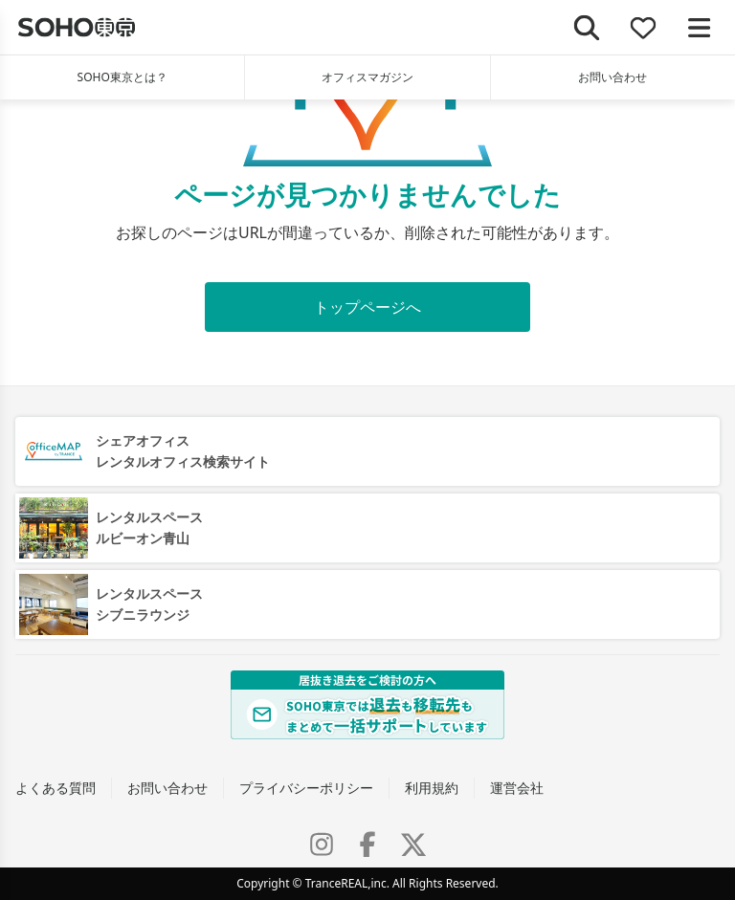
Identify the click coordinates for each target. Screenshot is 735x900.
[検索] (587, 27)
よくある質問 (55, 788)
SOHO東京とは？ (122, 77)
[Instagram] (322, 844)
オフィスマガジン (367, 77)
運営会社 (517, 788)
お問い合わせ (612, 77)
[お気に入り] (643, 27)
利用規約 (431, 788)
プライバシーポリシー (306, 788)
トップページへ (367, 307)
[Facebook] (367, 844)
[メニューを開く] (699, 27)
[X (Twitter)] (413, 844)
